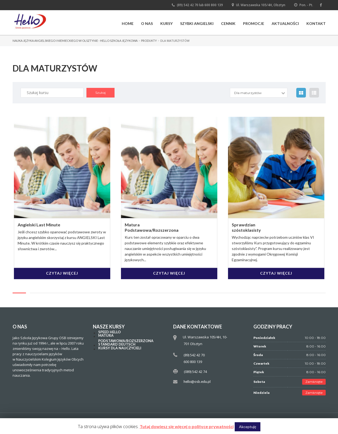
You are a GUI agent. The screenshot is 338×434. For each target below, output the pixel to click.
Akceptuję (247, 426)
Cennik (228, 23)
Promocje (253, 23)
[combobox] (259, 93)
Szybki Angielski (197, 23)
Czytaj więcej (62, 273)
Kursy (166, 23)
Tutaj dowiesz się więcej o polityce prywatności (187, 426)
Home (128, 23)
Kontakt (316, 23)
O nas (147, 23)
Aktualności (285, 23)
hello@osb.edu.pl (197, 381)
